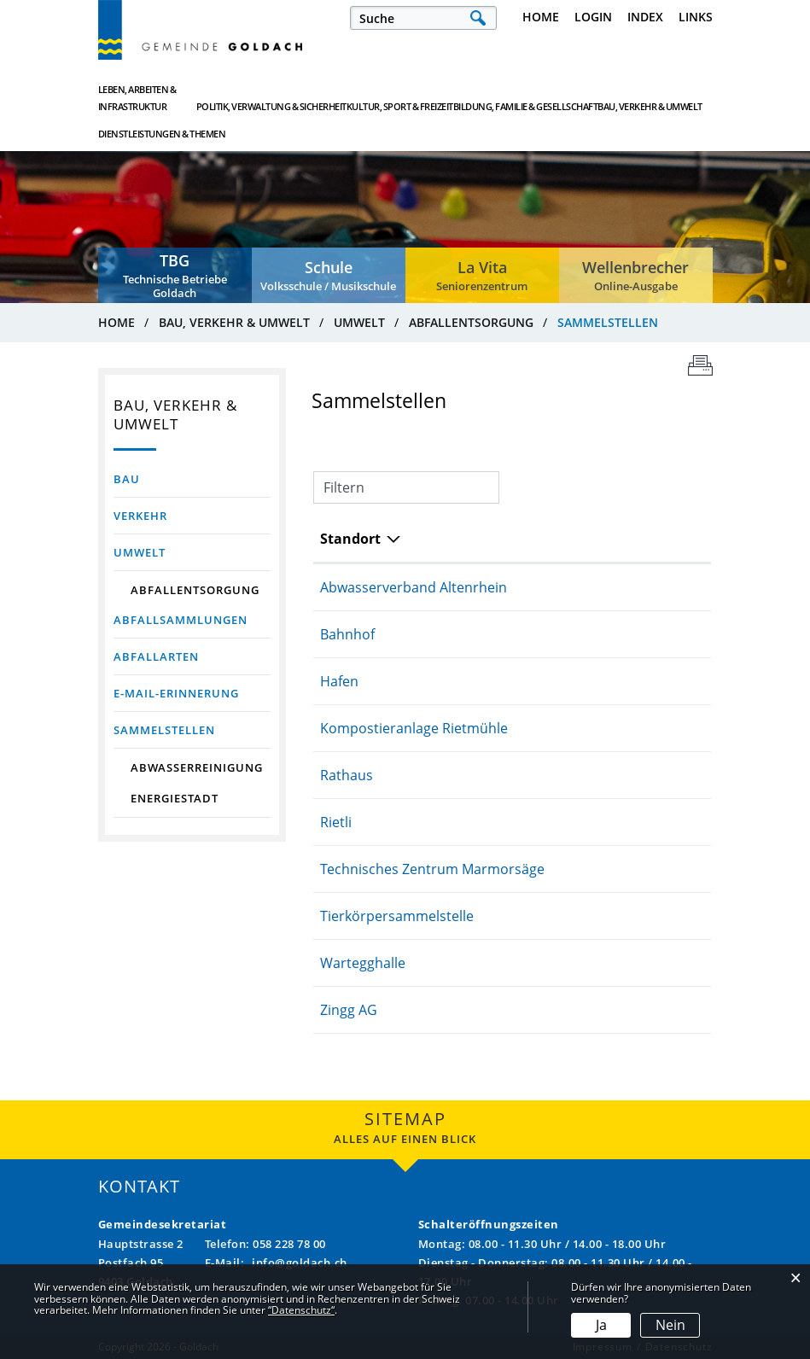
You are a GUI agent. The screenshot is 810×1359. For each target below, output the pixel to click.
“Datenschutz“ (301, 1310)
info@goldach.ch (299, 1262)
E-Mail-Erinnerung (176, 693)
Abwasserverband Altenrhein (413, 587)
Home (540, 17)
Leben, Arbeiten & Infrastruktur (137, 98)
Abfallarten (156, 656)
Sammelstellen (192, 730)
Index (645, 17)
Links (696, 17)
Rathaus (346, 775)
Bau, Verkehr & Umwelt (566, 98)
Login (593, 17)
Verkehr (140, 515)
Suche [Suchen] (478, 18)
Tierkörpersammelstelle (397, 916)
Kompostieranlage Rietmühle (414, 728)
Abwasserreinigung (197, 767)
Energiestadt (175, 798)
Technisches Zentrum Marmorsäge (432, 869)
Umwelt (140, 552)
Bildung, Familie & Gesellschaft (464, 98)
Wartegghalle (362, 963)
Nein (670, 1324)
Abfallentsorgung (195, 590)
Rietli (336, 822)
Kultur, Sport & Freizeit (362, 98)
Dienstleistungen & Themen (660, 98)
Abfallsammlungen (181, 619)
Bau (127, 479)
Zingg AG (348, 1009)
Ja (601, 1324)
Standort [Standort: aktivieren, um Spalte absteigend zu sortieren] (350, 538)
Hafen (339, 681)
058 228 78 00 (289, 1243)
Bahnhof (347, 634)
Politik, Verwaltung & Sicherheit (257, 98)
